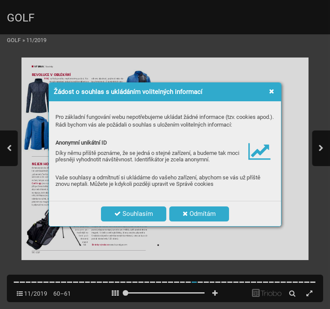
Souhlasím (133, 214)
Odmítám (199, 214)
